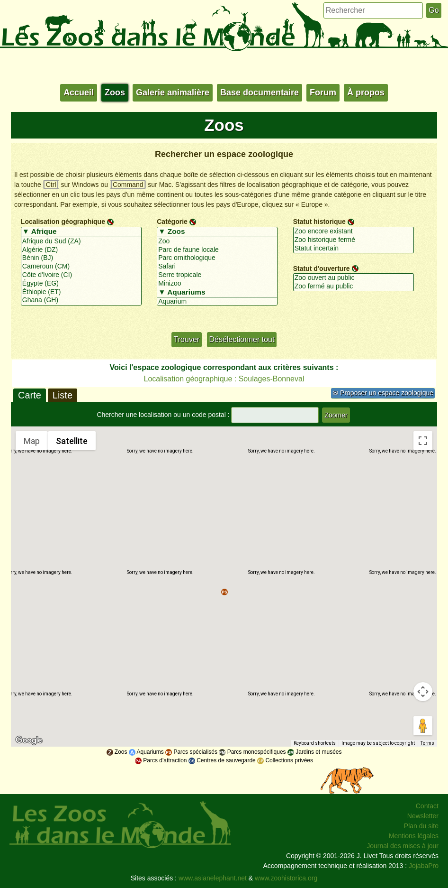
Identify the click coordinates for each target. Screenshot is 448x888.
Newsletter (423, 816)
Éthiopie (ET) (81, 292)
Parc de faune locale (217, 250)
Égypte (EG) (81, 283)
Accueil (78, 92)
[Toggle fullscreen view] (422, 440)
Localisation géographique (63, 221)
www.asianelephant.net (213, 878)
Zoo (217, 241)
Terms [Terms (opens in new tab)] (427, 743)
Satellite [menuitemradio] (71, 440)
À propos (366, 92)
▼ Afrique (81, 232)
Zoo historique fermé (353, 240)
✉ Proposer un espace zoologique (382, 393)
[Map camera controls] (422, 691)
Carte (29, 395)
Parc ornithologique (217, 258)
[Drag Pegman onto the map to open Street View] (422, 725)
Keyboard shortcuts (317, 743)
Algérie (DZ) (81, 250)
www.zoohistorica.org (286, 878)
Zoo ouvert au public (353, 278)
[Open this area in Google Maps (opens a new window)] (29, 740)
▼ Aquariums (217, 292)
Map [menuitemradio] (32, 440)
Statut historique (319, 221)
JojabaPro (424, 866)
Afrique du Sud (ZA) (81, 241)
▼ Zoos (217, 232)
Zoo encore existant (353, 231)
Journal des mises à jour (403, 846)
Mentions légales (414, 836)
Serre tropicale (217, 275)
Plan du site (421, 826)
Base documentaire (259, 92)
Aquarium (217, 301)
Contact (427, 806)
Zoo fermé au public (353, 286)
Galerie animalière (172, 92)
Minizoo (217, 283)
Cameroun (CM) (81, 266)
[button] (224, 592)
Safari (217, 266)
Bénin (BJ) (81, 258)
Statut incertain (353, 248)
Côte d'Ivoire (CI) (81, 275)
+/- (163, 314)
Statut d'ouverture (321, 268)
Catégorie (172, 221)
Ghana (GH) (81, 300)
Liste (62, 395)
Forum (323, 92)
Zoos (115, 92)
